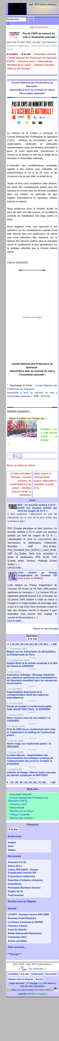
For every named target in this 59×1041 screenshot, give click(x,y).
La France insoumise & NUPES (25, 922)
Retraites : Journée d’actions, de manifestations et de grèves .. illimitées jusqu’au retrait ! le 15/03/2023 (20, 484)
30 (22, 644)
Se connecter (36, 968)
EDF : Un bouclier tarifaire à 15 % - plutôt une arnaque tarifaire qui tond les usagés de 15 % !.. (37, 508)
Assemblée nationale (45, 54)
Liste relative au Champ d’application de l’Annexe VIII (37, 575)
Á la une (26, 54)
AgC (38, 42)
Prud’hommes (16, 895)
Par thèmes (49, 983)
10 (12, 644)
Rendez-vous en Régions (22, 901)
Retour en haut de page (45, 628)
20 (17, 644)
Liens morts (27, 990)
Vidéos (12, 850)
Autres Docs (15, 866)
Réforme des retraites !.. (20, 68)
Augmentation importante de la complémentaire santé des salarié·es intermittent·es (27, 695)
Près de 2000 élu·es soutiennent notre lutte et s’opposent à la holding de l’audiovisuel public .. (31, 732)
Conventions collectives (21, 876)
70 (40, 644)
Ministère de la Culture (19, 65)
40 (26, 644)
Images (12, 842)
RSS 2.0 (14, 990)
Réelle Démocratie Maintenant (25, 933)
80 (45, 644)
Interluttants (15, 884)
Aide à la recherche (39, 27)
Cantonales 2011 (17, 937)
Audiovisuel (14, 836)
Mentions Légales (36, 994)
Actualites (12, 54)
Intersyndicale (44, 61)
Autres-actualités (17, 941)
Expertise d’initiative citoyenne (25, 880)
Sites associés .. (17, 947)
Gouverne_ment (26, 61)
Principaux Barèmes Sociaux (24, 887)
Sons (11, 846)
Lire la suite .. (15, 567)
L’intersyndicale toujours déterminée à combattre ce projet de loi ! (45, 480)
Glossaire (38, 986)
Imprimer (49, 42)
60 (36, 644)
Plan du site (26, 986)
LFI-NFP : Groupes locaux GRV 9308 (28, 914)
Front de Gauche (17, 929)
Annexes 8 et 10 (17, 862)
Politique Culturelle (44, 65)
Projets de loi (15, 891)
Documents (14, 856)
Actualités (13, 974)
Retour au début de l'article (21, 465)
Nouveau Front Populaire (22, 918)
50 (31, 644)
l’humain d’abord (17, 926)
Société (12, 908)
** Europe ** (14, 954)
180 (55, 644)
